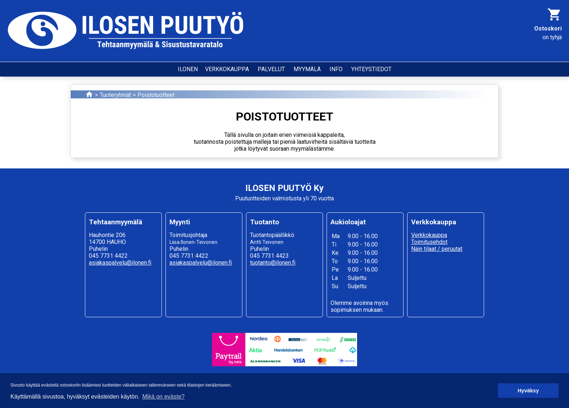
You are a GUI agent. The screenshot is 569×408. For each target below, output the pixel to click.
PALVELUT (271, 69)
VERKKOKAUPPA (227, 69)
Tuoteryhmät (115, 94)
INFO (336, 69)
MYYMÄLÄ (307, 69)
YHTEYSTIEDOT (371, 69)
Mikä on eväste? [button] (163, 396)
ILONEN (188, 69)
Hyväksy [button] (528, 390)
